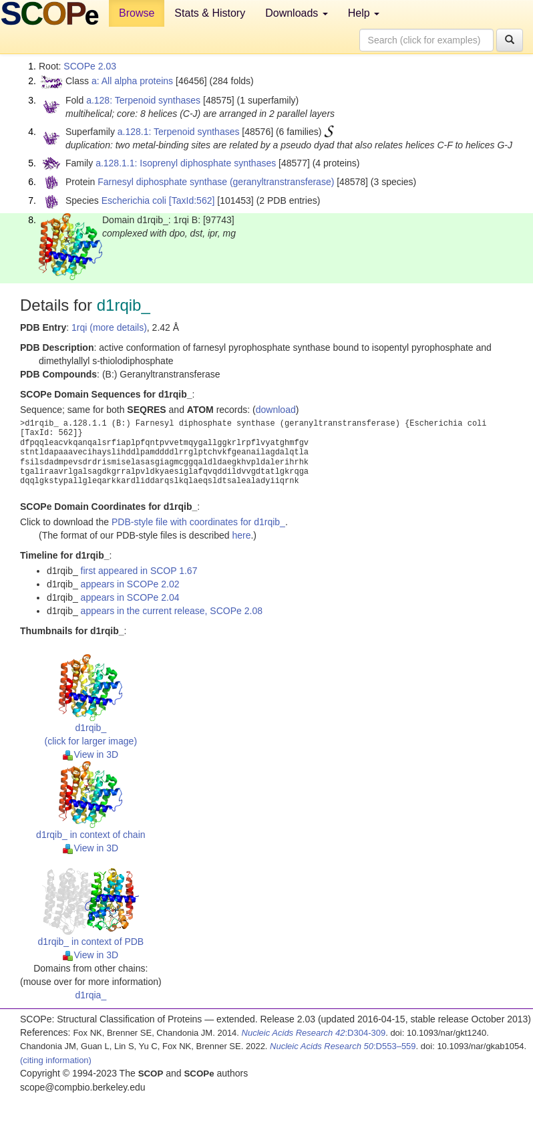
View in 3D (90, 754)
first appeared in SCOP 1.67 (139, 570)
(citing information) (56, 1060)
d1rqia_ (90, 995)
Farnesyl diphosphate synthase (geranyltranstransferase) (216, 181)
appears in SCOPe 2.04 (130, 597)
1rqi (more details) (109, 327)
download (276, 409)
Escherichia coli (134, 200)
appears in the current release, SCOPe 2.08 (171, 610)
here (241, 535)
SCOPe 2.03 (89, 66)
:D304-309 (314, 1033)
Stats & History (209, 13)
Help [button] (363, 13)
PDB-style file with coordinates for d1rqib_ (198, 522)
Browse (136, 13)
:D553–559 (343, 1046)
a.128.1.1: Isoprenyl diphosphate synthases (186, 163)
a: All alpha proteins (132, 81)
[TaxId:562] (192, 200)
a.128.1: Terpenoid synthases (179, 131)
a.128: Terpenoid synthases (143, 100)
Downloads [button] (296, 13)
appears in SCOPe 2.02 (130, 584)
